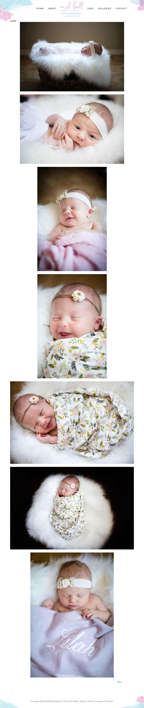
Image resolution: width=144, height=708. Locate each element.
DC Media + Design (78, 701)
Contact (90, 701)
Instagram (100, 701)
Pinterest (109, 701)
